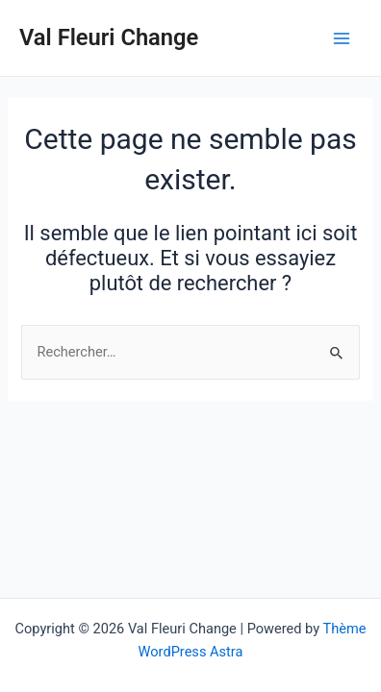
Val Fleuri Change (108, 37)
